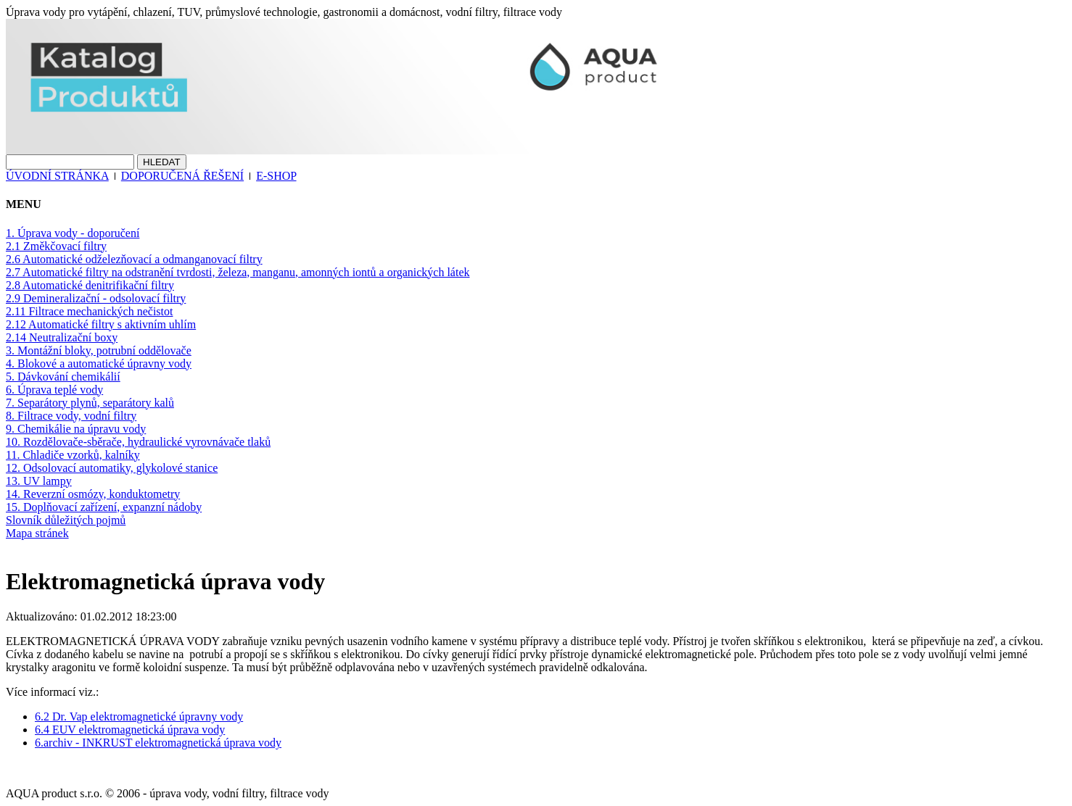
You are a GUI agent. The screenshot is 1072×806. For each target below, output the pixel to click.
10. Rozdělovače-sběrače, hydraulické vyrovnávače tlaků (138, 442)
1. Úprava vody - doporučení (72, 233)
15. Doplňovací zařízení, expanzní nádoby (104, 507)
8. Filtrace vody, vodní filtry (71, 416)
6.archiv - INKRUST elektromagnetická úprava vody (158, 742)
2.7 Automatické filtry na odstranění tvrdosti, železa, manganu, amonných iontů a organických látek (238, 272)
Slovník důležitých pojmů (65, 520)
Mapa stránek (37, 533)
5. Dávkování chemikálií (63, 376)
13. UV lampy (39, 481)
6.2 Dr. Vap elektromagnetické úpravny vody (139, 716)
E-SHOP (276, 176)
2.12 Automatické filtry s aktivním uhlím (101, 324)
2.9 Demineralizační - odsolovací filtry (96, 298)
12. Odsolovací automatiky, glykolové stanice (112, 468)
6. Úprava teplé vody (54, 389)
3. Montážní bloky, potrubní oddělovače (98, 350)
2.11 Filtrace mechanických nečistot (89, 311)
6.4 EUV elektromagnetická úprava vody (130, 729)
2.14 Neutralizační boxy (61, 337)
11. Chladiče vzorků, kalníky (73, 455)
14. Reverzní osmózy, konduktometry (93, 494)
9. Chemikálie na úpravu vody (76, 429)
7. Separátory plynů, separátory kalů (90, 402)
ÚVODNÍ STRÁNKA (57, 176)
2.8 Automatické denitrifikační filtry (90, 285)
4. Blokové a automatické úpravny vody (98, 363)
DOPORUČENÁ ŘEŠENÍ (182, 176)
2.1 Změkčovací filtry (56, 246)
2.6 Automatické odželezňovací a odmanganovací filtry (134, 259)
